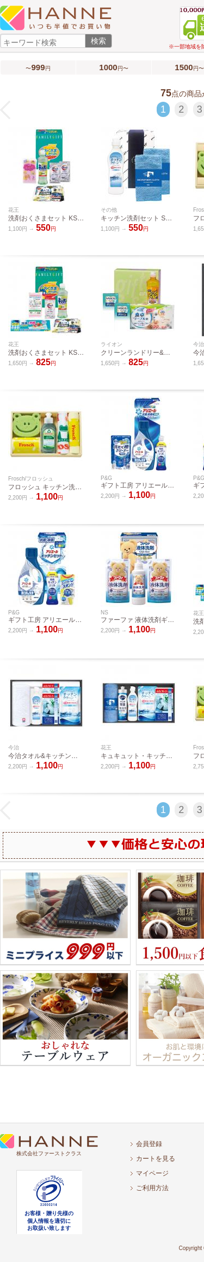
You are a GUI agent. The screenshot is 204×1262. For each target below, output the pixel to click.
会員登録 (149, 1144)
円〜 (113, 67)
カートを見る (155, 1158)
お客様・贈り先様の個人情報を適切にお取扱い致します (48, 1220)
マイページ (152, 1173)
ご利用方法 (152, 1188)
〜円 (38, 67)
